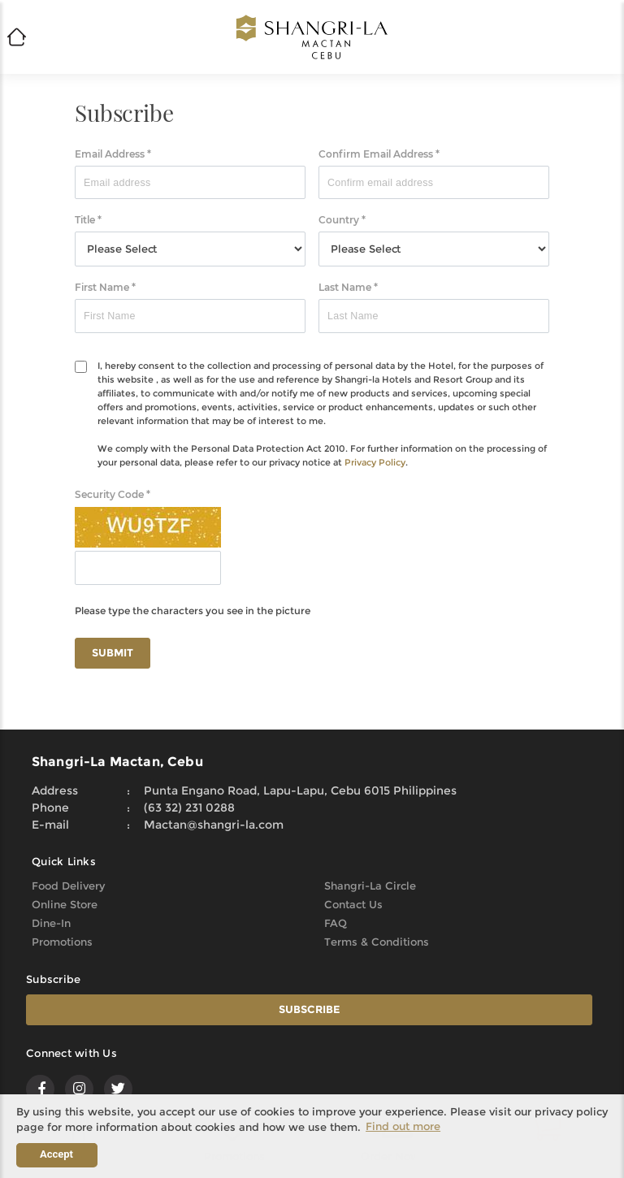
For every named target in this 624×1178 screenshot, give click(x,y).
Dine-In (51, 922)
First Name (105, 287)
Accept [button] (56, 1154)
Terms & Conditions (376, 941)
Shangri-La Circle (370, 885)
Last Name (348, 287)
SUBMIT (112, 652)
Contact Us (353, 904)
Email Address (113, 154)
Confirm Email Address (379, 154)
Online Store (65, 904)
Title (88, 220)
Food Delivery (68, 885)
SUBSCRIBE (309, 1009)
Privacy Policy (374, 462)
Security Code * (112, 494)
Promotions (62, 941)
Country (342, 220)
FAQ (335, 922)
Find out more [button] (403, 1126)
